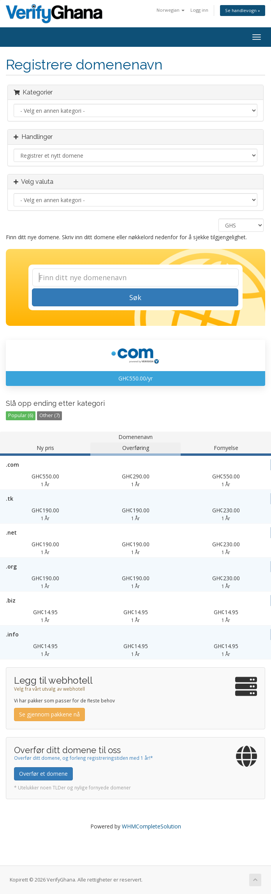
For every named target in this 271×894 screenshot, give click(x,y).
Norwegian (171, 10)
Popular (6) (20, 415)
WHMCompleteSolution (151, 826)
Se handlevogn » (242, 10)
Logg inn (199, 10)
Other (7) (49, 415)
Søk (135, 297)
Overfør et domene (43, 773)
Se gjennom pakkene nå (49, 714)
